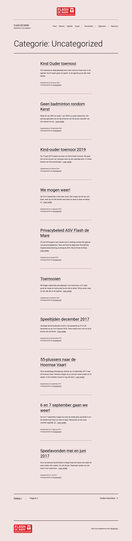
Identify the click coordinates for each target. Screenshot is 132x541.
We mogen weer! (55, 190)
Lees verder (60, 122)
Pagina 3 (34, 498)
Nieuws (62, 26)
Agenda (69, 26)
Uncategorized (57, 85)
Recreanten (89, 26)
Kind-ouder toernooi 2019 (63, 149)
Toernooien (50, 278)
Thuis (55, 26)
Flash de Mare (21, 25)
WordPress (114, 528)
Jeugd (77, 26)
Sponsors (114, 26)
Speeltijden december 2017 (64, 319)
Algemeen (102, 26)
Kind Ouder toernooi (58, 63)
